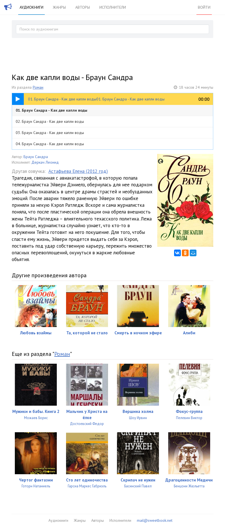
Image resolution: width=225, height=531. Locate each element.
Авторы (82, 7)
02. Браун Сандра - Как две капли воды (50, 121)
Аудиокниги (31, 7)
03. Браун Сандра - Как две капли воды (50, 132)
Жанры (59, 7)
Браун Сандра (36, 156)
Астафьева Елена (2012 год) (78, 171)
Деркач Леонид (45, 162)
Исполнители (112, 7)
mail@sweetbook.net (154, 520)
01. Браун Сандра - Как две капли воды (51, 110)
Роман (38, 87)
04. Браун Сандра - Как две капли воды (50, 143)
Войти (204, 7)
